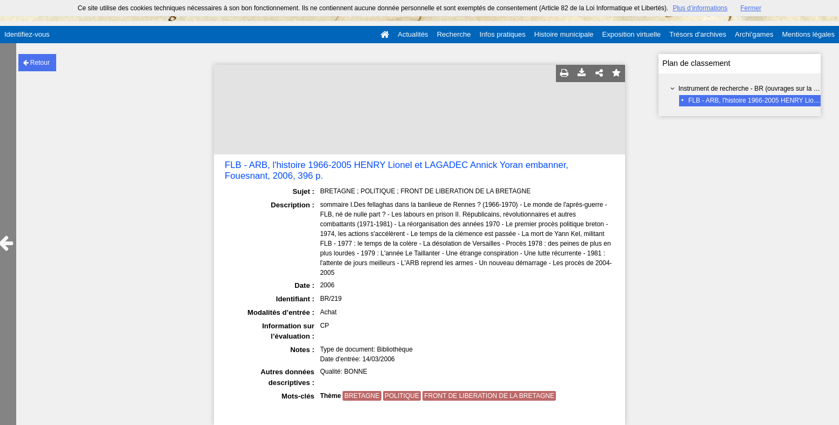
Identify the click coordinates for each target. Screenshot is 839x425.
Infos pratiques (503, 34)
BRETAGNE (361, 396)
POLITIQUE (402, 396)
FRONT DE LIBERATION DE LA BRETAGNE (489, 396)
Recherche (454, 34)
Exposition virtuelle (631, 34)
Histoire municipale (564, 34)
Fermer (751, 8)
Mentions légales (808, 34)
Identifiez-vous (27, 34)
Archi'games (754, 34)
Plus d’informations (700, 8)
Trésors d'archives (697, 34)
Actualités (413, 34)
